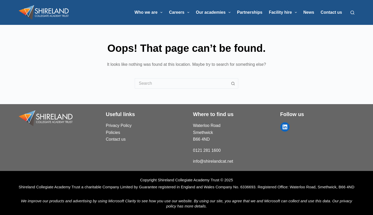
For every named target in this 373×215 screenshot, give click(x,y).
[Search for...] (181, 83)
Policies (113, 132)
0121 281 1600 (207, 150)
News (308, 12)
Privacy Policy (119, 125)
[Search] (352, 13)
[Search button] (233, 83)
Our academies (214, 12)
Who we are (149, 12)
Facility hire (284, 12)
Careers (180, 12)
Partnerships (249, 12)
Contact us (331, 12)
